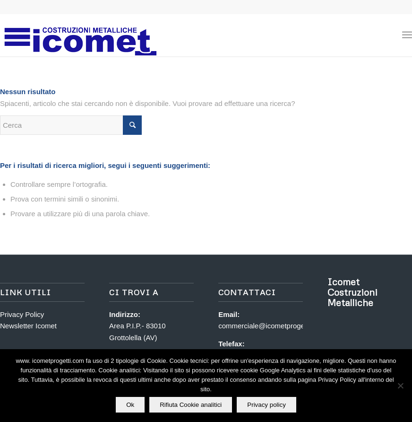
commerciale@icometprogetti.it (267, 326)
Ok (130, 404)
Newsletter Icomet (28, 326)
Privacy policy (266, 404)
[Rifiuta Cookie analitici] (400, 385)
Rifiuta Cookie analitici (191, 404)
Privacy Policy (22, 314)
